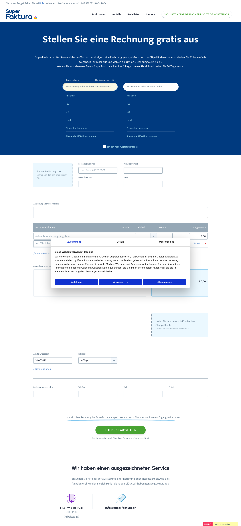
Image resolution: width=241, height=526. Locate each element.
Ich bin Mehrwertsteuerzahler (120, 147)
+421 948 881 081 (71, 508)
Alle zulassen (164, 282)
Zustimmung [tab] (74, 241)
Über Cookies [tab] (166, 241)
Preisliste (133, 14)
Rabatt (197, 243)
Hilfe (41, 3)
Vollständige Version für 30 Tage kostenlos (196, 14)
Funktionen (98, 14)
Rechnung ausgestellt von (44, 387)
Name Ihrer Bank (85, 177)
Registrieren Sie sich (137, 66)
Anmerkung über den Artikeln (46, 204)
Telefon (81, 387)
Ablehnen (76, 282)
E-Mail (171, 387)
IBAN (126, 177)
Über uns (150, 14)
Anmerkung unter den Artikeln (46, 266)
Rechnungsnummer (86, 164)
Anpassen (120, 282)
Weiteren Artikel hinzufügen (52, 254)
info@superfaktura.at (120, 508)
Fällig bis (81, 354)
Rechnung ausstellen (120, 430)
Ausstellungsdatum (41, 354)
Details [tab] (120, 241)
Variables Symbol (131, 164)
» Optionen (42, 369)
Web (125, 387)
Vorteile (116, 14)
